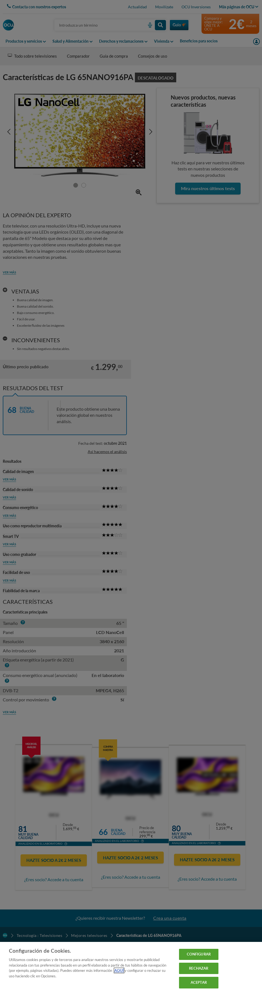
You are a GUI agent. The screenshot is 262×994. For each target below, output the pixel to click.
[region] (131, 968)
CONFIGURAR (199, 954)
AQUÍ (119, 970)
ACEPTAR (199, 982)
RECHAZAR (198, 968)
